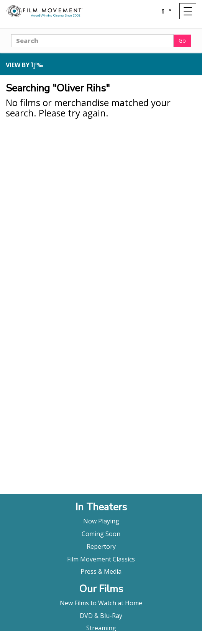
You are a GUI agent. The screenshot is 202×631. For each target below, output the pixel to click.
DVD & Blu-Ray (101, 615)
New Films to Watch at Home (101, 603)
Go (182, 40)
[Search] (92, 40)
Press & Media (101, 571)
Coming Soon (101, 534)
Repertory (101, 546)
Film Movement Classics (101, 559)
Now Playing (101, 521)
